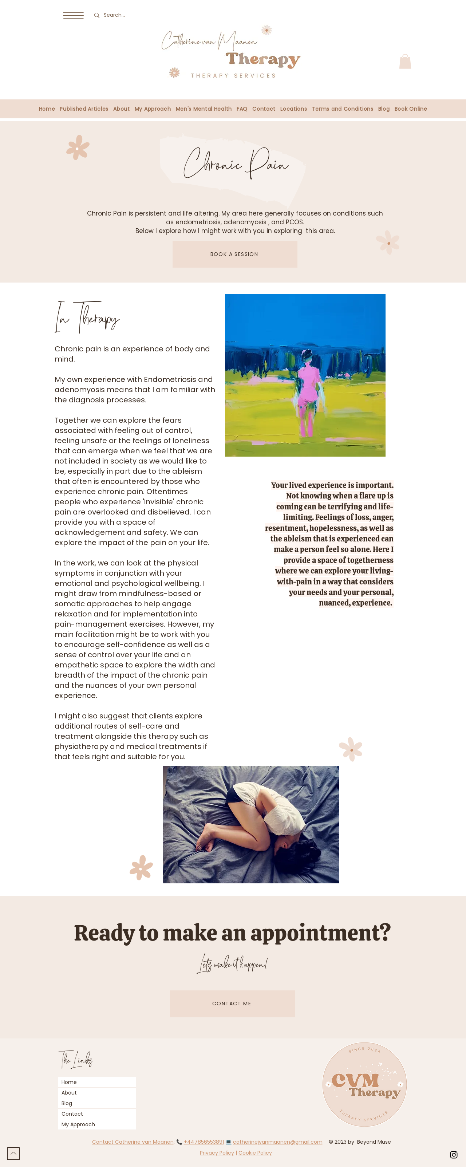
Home (69, 1082)
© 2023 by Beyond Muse (360, 1142)
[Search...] (116, 15)
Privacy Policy (217, 1152)
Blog (67, 1103)
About (69, 1092)
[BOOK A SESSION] (235, 254)
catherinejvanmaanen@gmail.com (278, 1142)
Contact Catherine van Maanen (133, 1142)
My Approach (78, 1124)
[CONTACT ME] (232, 1003)
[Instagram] (454, 1155)
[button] (73, 15)
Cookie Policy (255, 1152)
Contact (72, 1113)
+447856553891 (204, 1142)
